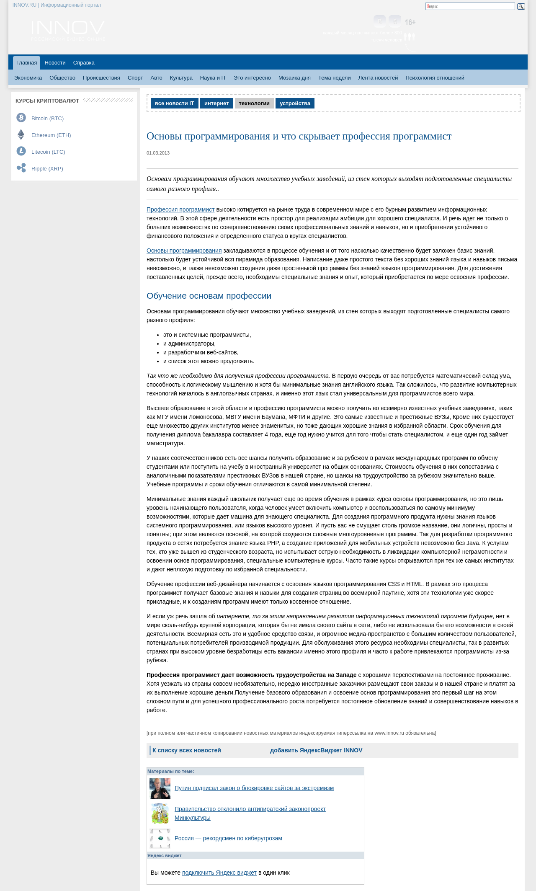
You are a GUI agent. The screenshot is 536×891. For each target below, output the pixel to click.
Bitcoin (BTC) (47, 118)
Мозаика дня (294, 78)
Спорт (135, 78)
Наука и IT (213, 78)
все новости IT (174, 103)
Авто (156, 78)
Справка (84, 62)
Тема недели (334, 78)
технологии (254, 103)
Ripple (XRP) (47, 168)
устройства (295, 103)
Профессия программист (181, 209)
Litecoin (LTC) (48, 152)
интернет (216, 103)
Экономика (28, 78)
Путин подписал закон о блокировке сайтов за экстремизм (254, 788)
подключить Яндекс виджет (219, 872)
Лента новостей (378, 78)
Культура (181, 78)
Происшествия (101, 78)
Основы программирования (184, 250)
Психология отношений (434, 78)
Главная (26, 62)
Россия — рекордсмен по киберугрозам (228, 838)
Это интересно (252, 78)
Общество (62, 78)
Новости (54, 62)
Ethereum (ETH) (51, 135)
